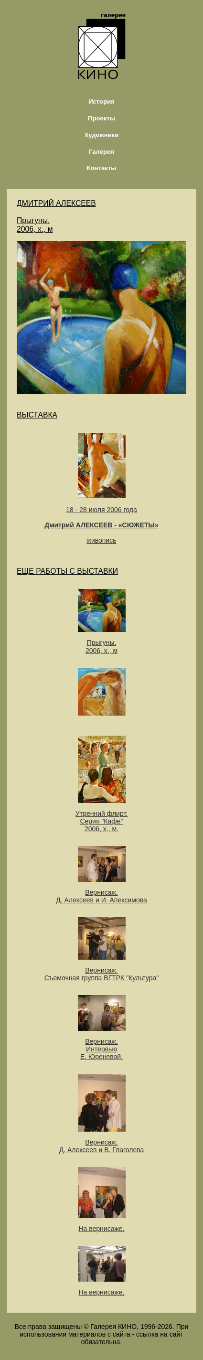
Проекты (101, 118)
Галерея (101, 151)
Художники (102, 135)
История (101, 101)
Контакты (102, 167)
